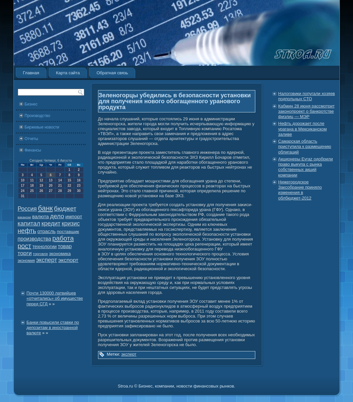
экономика (60, 253)
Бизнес (31, 104)
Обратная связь (112, 72)
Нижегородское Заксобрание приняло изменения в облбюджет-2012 (300, 190)
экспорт (68, 260)
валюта (40, 216)
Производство (37, 115)
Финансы (33, 150)
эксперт (46, 260)
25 (32, 191)
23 (79, 185)
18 (32, 185)
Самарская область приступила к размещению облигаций (304, 146)
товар (65, 246)
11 (32, 180)
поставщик (68, 231)
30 (79, 191)
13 (50, 180)
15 (69, 180)
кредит (51, 223)
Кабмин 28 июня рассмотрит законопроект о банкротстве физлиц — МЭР (306, 111)
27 (50, 191)
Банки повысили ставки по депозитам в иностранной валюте (53, 328)
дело (57, 216)
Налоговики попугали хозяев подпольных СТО (306, 96)
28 (60, 191)
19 (41, 185)
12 (41, 180)
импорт (73, 216)
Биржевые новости (42, 127)
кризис (71, 223)
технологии (45, 246)
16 (79, 180)
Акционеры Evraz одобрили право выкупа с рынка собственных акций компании (305, 166)
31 (22, 196)
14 (60, 180)
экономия (26, 260)
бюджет (65, 208)
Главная (31, 72)
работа (63, 238)
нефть (27, 230)
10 (22, 180)
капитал (29, 223)
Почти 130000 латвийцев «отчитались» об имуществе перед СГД (55, 298)
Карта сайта (68, 72)
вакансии (24, 217)
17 (22, 185)
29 (69, 191)
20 (50, 185)
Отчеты (31, 138)
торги (25, 253)
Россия (27, 208)
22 (69, 185)
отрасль (47, 231)
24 (22, 191)
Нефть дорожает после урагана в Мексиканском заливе (302, 129)
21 (60, 185)
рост (24, 245)
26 (41, 191)
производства (34, 239)
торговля (40, 254)
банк (45, 208)
